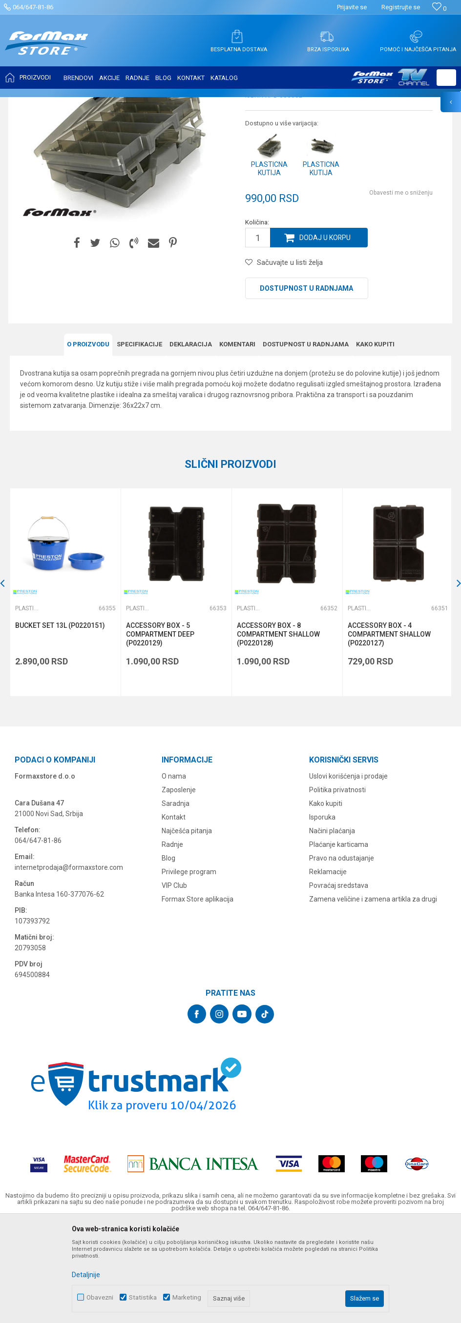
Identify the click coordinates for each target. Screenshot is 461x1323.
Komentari (237, 440)
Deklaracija (190, 440)
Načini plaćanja (332, 927)
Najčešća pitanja (187, 927)
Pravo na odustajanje (341, 954)
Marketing (186, 1297)
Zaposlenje (179, 886)
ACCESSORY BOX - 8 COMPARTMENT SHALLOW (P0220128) (277, 730)
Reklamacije (328, 968)
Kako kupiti (375, 440)
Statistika (143, 1297)
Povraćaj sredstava (338, 981)
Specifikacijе (139, 440)
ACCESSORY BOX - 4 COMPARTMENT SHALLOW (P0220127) (387, 730)
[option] (65, 688)
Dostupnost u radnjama (306, 385)
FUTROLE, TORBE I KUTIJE (120, 103)
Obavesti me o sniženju (401, 289)
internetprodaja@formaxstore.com (69, 963)
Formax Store (27, 103)
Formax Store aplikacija (197, 995)
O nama (174, 872)
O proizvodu (88, 440)
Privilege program (189, 968)
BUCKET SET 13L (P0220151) (60, 721)
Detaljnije (86, 1275)
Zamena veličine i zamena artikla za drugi (373, 995)
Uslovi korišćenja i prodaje (348, 872)
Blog (168, 954)
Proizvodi (65, 103)
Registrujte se (400, 7)
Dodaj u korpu (325, 335)
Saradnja (175, 899)
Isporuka (322, 913)
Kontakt (174, 913)
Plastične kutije (183, 103)
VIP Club (174, 981)
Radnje (172, 940)
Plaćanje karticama (338, 940)
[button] (446, 77)
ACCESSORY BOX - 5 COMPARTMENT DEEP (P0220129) (160, 730)
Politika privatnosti (337, 886)
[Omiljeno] (439, 8)
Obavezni (99, 1297)
